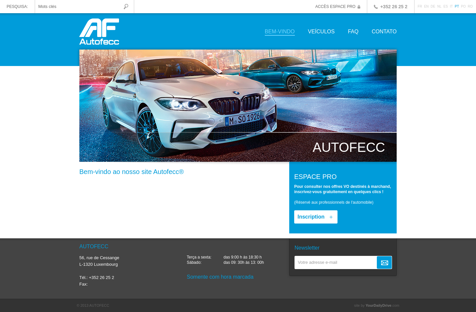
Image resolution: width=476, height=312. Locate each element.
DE (433, 6)
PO (463, 6)
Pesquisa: (17, 6)
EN (426, 6)
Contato (384, 31)
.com (382, 305)
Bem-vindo (280, 31)
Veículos (321, 31)
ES (446, 6)
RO (470, 6)
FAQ (353, 31)
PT (457, 6)
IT (451, 6)
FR (420, 6)
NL (439, 6)
